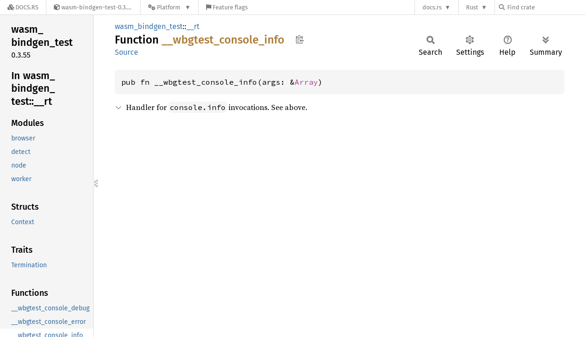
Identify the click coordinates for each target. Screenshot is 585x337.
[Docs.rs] (23, 7)
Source (126, 52)
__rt (193, 26)
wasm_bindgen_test (149, 26)
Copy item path (299, 39)
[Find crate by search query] (545, 7)
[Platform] (169, 7)
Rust (472, 7)
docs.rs (432, 7)
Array (306, 82)
